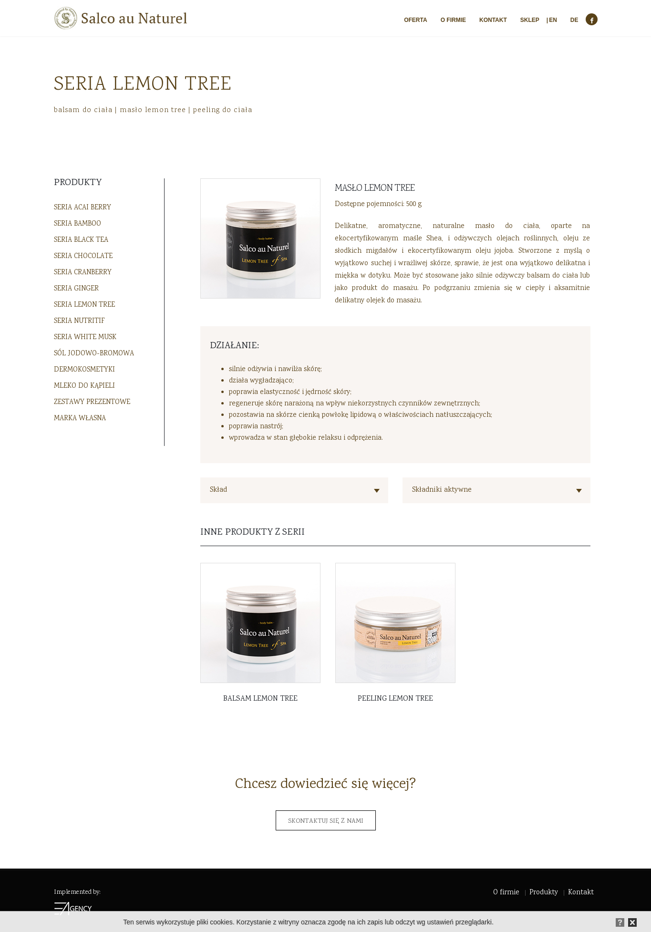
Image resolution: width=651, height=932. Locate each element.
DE (574, 20)
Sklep (529, 20)
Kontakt (493, 20)
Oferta (415, 20)
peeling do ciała (222, 110)
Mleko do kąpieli (84, 386)
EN (553, 20)
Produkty (543, 893)
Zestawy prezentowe (92, 402)
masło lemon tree (153, 110)
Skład (218, 490)
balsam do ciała (83, 110)
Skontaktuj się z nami (325, 821)
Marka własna (80, 419)
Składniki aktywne (442, 490)
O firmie (453, 20)
